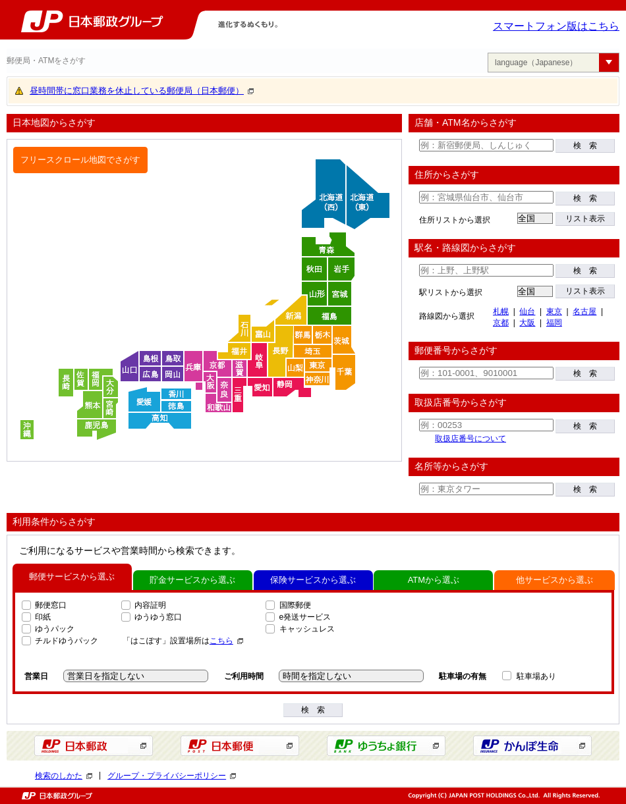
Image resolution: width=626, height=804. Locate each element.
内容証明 (150, 605)
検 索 (585, 145)
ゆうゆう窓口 (158, 617)
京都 (501, 322)
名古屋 (584, 311)
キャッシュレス (307, 628)
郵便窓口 (51, 605)
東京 (554, 311)
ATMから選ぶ (433, 580)
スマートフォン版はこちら (556, 26)
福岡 (554, 322)
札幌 (501, 311)
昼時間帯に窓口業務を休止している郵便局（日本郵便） (142, 90)
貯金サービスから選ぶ (192, 580)
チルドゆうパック (66, 640)
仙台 (527, 311)
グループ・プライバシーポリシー (171, 775)
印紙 (43, 617)
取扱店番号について (470, 438)
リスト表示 (585, 218)
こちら (226, 640)
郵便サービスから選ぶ (72, 576)
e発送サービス (305, 617)
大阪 (527, 322)
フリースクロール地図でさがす (80, 160)
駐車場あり (536, 676)
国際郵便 (295, 605)
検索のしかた (63, 775)
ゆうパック (54, 628)
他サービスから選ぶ (554, 580)
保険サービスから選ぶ (313, 580)
